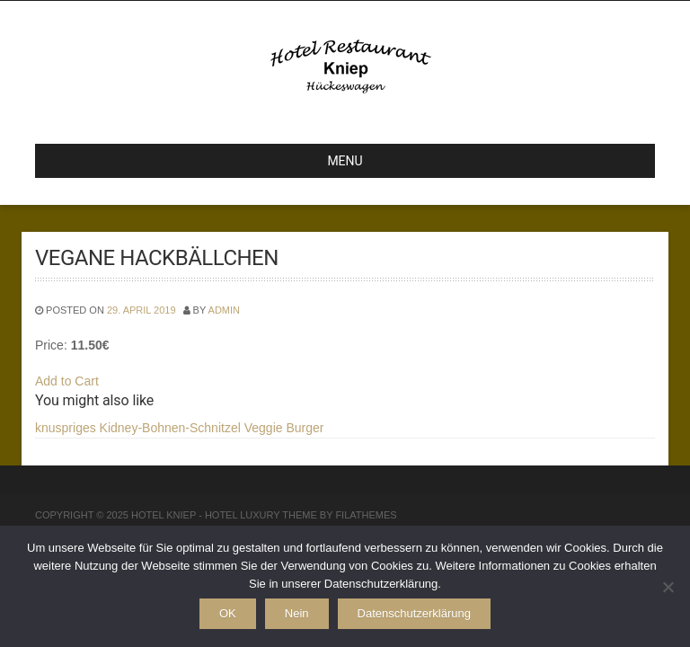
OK (227, 613)
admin (224, 310)
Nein (297, 613)
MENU (206, 161)
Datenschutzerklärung (414, 613)
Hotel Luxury (242, 515)
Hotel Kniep (163, 515)
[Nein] (668, 587)
